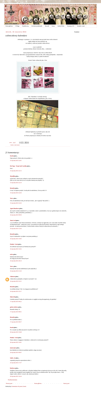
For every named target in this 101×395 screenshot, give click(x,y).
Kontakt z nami (81, 26)
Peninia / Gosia (14, 244)
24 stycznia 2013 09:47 (16, 352)
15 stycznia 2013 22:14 (16, 182)
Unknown (12, 276)
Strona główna (9, 26)
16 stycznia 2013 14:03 (16, 238)
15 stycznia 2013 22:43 (16, 203)
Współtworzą (25, 26)
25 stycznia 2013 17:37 (16, 362)
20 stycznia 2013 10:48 (16, 332)
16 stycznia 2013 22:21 (16, 281)
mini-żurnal (16, 145)
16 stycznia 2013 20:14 (16, 261)
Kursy (53, 26)
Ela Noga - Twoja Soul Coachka (18, 166)
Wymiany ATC (70, 26)
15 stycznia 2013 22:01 (16, 160)
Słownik (47, 26)
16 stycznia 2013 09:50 (16, 215)
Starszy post (66, 383)
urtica (11, 254)
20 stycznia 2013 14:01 (16, 342)
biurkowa (12, 368)
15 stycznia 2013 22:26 (16, 193)
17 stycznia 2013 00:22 (16, 301)
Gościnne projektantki (36, 26)
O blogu (17, 26)
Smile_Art (12, 358)
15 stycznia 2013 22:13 (16, 170)
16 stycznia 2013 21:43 (16, 271)
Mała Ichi (12, 297)
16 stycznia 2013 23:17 (16, 291)
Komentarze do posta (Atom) (19, 386)
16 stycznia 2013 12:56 (16, 228)
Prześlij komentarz (12, 380)
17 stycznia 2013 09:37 (16, 322)
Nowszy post (9, 383)
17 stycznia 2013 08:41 (16, 311)
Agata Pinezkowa (14, 208)
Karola (12, 156)
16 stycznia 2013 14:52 (16, 249)
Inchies (12, 145)
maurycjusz (13, 348)
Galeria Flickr (60, 26)
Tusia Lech (13, 220)
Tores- (11, 198)
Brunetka (12, 188)
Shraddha (12, 176)
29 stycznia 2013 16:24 (16, 376)
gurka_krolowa (14, 307)
